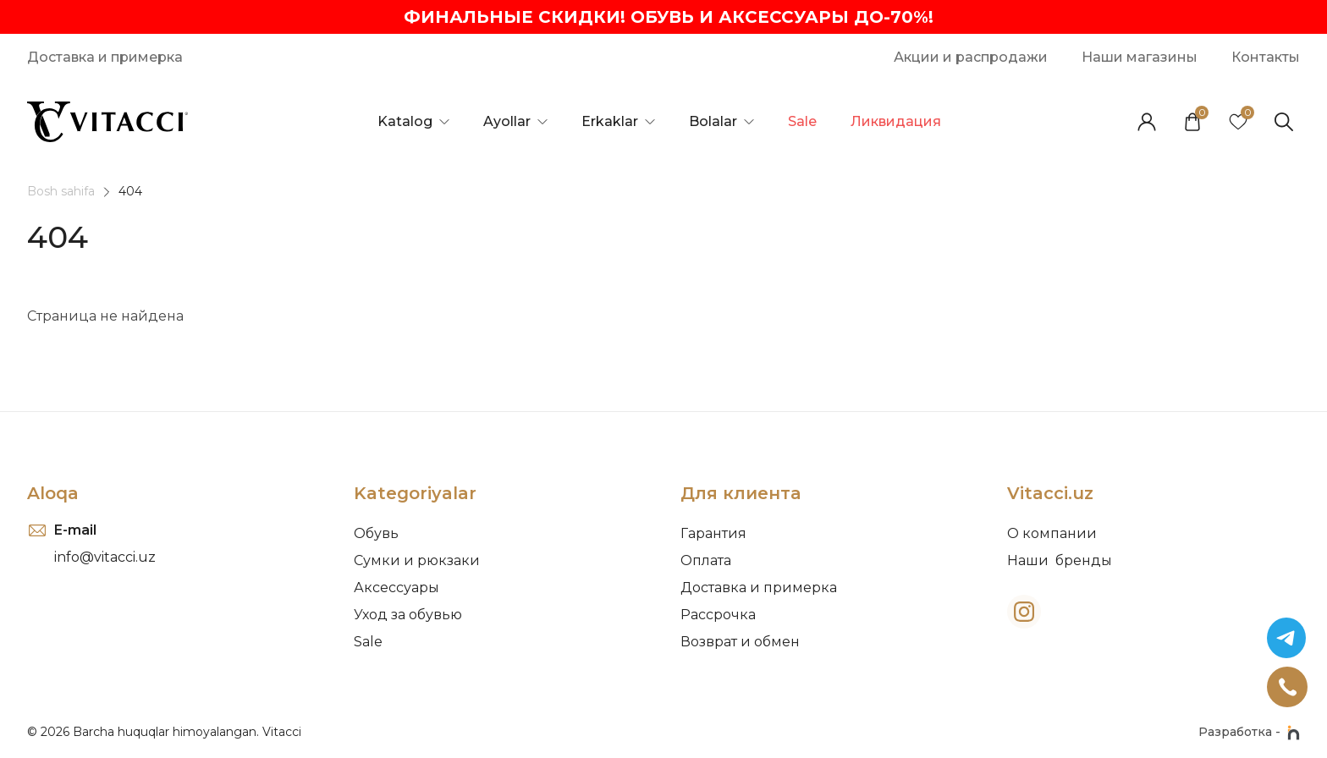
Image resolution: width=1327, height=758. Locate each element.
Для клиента (740, 493)
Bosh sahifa (61, 191)
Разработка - (1249, 732)
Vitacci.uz (1050, 493)
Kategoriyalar (415, 493)
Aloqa (53, 493)
